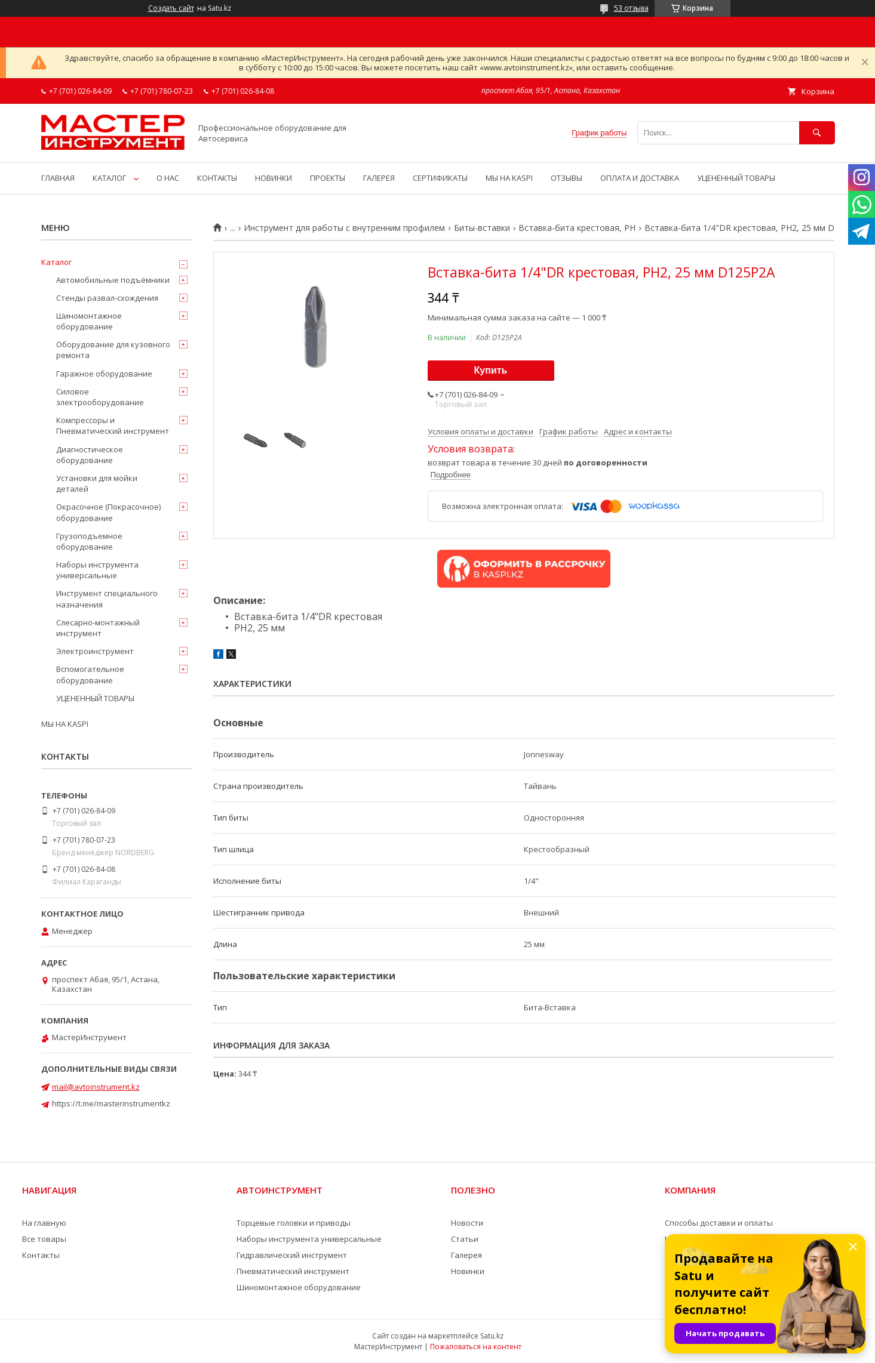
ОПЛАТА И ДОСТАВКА (639, 177)
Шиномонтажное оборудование (89, 321)
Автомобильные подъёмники (113, 280)
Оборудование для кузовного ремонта (113, 349)
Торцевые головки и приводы (294, 1222)
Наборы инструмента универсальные (97, 570)
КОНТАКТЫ (217, 177)
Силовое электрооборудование (100, 397)
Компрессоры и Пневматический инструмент (112, 425)
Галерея (466, 1255)
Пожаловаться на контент (475, 1347)
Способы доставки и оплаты (719, 1222)
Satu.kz (491, 1336)
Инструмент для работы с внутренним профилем (344, 228)
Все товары (44, 1239)
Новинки (467, 1271)
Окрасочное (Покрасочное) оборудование (108, 512)
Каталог (56, 262)
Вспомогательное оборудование (90, 674)
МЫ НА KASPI (509, 177)
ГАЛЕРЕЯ (379, 177)
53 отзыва (631, 8)
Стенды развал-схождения (107, 297)
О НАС (167, 177)
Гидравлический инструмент (292, 1255)
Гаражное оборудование (104, 373)
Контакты (41, 1255)
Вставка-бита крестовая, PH (576, 228)
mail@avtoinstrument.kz (96, 1086)
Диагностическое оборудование (89, 454)
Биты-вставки (482, 228)
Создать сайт (171, 8)
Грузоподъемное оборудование (89, 541)
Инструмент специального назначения (107, 598)
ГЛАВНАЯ (58, 177)
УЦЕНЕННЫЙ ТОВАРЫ (736, 177)
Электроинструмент (95, 651)
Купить (491, 370)
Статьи (464, 1239)
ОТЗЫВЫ (566, 177)
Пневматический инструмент (293, 1271)
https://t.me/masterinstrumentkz (111, 1103)
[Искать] (817, 132)
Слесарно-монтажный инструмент (98, 628)
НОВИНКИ (273, 177)
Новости (467, 1222)
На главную (44, 1222)
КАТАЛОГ (109, 177)
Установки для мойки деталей (96, 483)
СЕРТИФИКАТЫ (440, 177)
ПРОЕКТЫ (327, 177)
